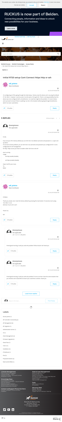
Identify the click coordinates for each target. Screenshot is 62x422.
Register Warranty (36, 389)
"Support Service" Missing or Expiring (41, 391)
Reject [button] (43, 5)
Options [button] (4, 70)
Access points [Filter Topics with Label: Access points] (6, 316)
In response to (20, 234)
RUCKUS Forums (5, 64)
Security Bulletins (5, 382)
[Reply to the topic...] (27, 300)
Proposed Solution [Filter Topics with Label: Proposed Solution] (8, 358)
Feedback (3, 391)
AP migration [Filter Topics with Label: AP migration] (6, 326)
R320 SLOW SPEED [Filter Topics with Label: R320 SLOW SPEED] (8, 362)
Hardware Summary (37, 374)
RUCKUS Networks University (9, 386)
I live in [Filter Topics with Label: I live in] (5, 345)
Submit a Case (35, 378)
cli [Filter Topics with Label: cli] (3, 333)
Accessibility (35, 385)
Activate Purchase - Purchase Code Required (43, 376)
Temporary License (6, 376)
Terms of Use (21, 413)
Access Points (30, 64)
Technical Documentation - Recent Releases (12, 381)
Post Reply (51, 301)
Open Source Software (38, 384)
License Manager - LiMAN (7, 374)
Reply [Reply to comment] (55, 175)
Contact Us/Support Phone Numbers (10, 390)
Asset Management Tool (38, 373)
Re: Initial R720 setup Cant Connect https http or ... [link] (16, 66)
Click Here (46, 2)
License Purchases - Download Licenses (11, 375)
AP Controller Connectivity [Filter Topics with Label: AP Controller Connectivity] (10, 320)
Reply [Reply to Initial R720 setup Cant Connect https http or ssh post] (55, 108)
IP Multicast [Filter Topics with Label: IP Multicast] (6, 352)
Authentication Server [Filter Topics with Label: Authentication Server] (8, 329)
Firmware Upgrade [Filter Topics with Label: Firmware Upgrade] (8, 339)
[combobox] (31, 54)
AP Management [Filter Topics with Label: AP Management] (7, 323)
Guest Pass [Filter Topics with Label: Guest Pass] (6, 342)
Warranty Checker (36, 390)
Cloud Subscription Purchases (40, 377)
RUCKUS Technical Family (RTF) (9, 385)
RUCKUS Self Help (20, 36)
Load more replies (31, 293)
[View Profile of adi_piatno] (13, 83)
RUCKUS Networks (32, 402)
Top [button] (4, 418)
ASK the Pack (31, 36)
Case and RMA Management (39, 380)
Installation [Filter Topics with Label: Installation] (6, 349)
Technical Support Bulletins (8, 384)
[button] (32, 5)
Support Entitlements (37, 375)
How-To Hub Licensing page (8, 373)
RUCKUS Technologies (18, 64)
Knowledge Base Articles (7, 380)
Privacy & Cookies (28, 413)
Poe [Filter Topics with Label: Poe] (4, 355)
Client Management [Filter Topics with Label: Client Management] (8, 336)
